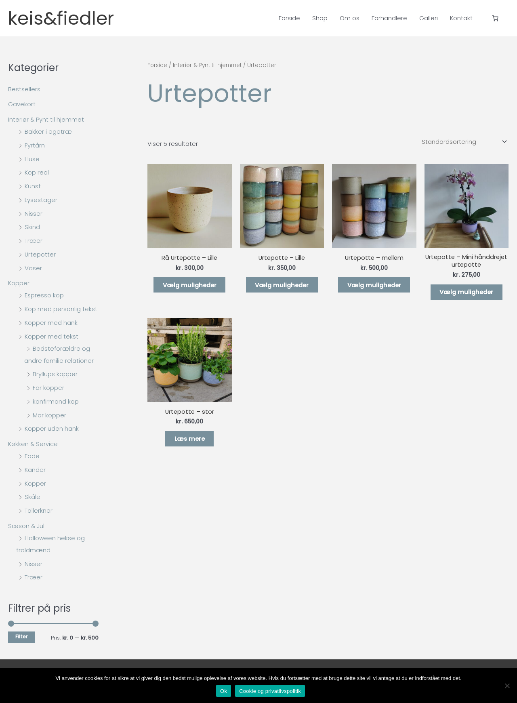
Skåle (32, 497)
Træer (33, 240)
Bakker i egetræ (48, 131)
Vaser (33, 268)
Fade (32, 456)
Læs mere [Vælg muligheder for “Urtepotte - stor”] (189, 440)
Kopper (18, 283)
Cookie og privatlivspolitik (270, 691)
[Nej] (507, 686)
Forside (289, 18)
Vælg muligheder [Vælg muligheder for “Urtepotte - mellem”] (374, 285)
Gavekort (22, 104)
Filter (21, 637)
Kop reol (37, 172)
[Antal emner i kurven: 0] (495, 18)
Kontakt (461, 18)
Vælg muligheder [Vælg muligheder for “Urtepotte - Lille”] (281, 285)
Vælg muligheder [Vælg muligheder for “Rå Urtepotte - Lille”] (189, 285)
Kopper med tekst (51, 336)
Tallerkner (39, 510)
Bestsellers (24, 89)
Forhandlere (389, 18)
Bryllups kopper (55, 374)
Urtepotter (40, 254)
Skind (32, 227)
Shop (320, 18)
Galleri (428, 18)
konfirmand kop (56, 401)
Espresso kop (44, 295)
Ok (223, 691)
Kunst (33, 186)
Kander (35, 469)
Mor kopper (49, 415)
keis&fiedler (66, 18)
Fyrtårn (35, 145)
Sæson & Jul (26, 526)
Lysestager (41, 200)
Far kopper (48, 387)
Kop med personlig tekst (61, 309)
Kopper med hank (51, 322)
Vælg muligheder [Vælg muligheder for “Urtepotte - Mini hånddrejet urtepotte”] (466, 292)
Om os (349, 18)
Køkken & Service (33, 444)
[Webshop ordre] (463, 142)
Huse (32, 159)
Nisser (33, 213)
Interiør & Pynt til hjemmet (46, 119)
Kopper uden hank (52, 428)
